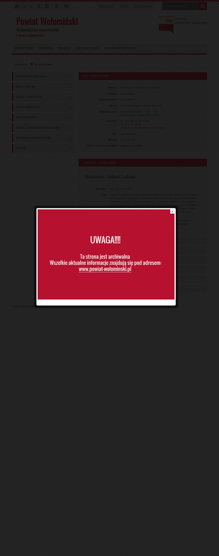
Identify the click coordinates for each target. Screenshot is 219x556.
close (176, 225)
